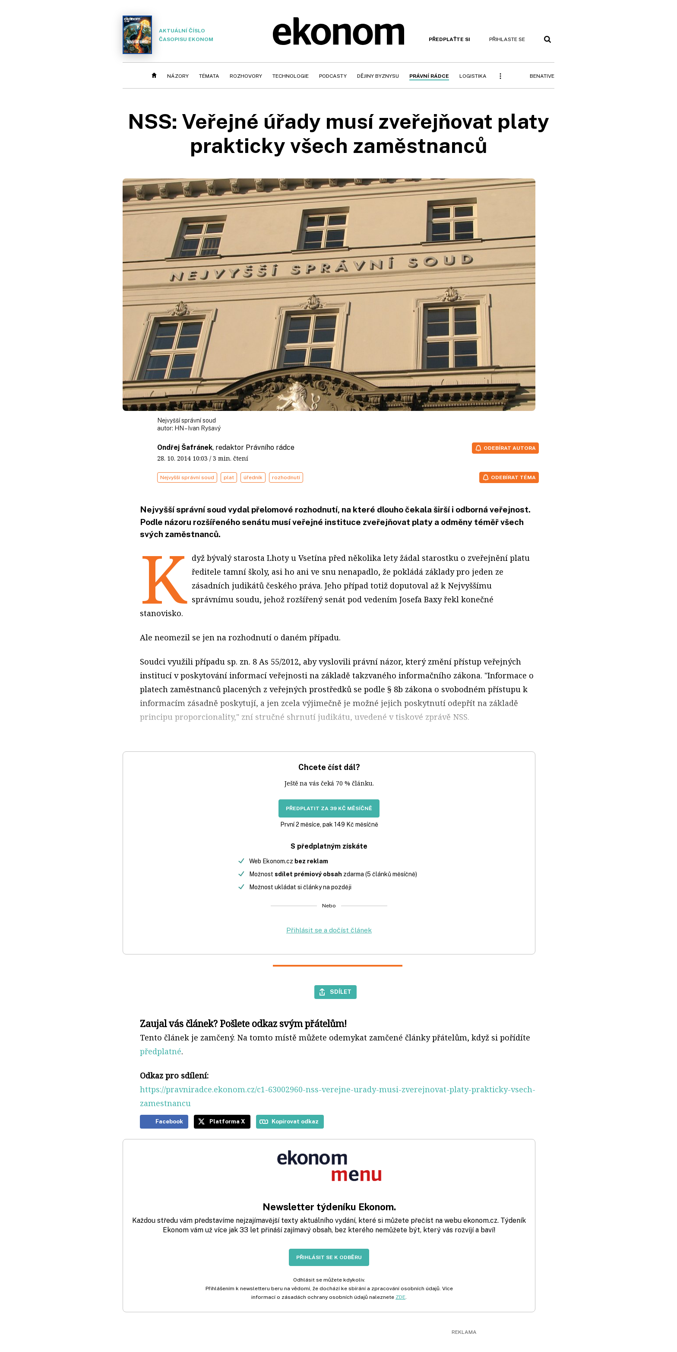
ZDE (400, 1297)
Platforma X (227, 1121)
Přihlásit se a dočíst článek (329, 930)
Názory (178, 76)
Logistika (473, 76)
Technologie (290, 76)
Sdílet (340, 991)
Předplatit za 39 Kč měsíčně (329, 808)
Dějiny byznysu (378, 76)
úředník (253, 477)
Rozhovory (246, 76)
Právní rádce (429, 76)
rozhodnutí (286, 477)
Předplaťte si (449, 39)
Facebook (169, 1121)
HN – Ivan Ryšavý (197, 428)
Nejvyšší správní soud (187, 477)
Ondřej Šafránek (184, 447)
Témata (209, 76)
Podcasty (333, 76)
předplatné (160, 1051)
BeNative (542, 76)
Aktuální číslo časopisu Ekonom (168, 35)
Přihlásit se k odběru (329, 1257)
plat (229, 477)
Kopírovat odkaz (295, 1121)
